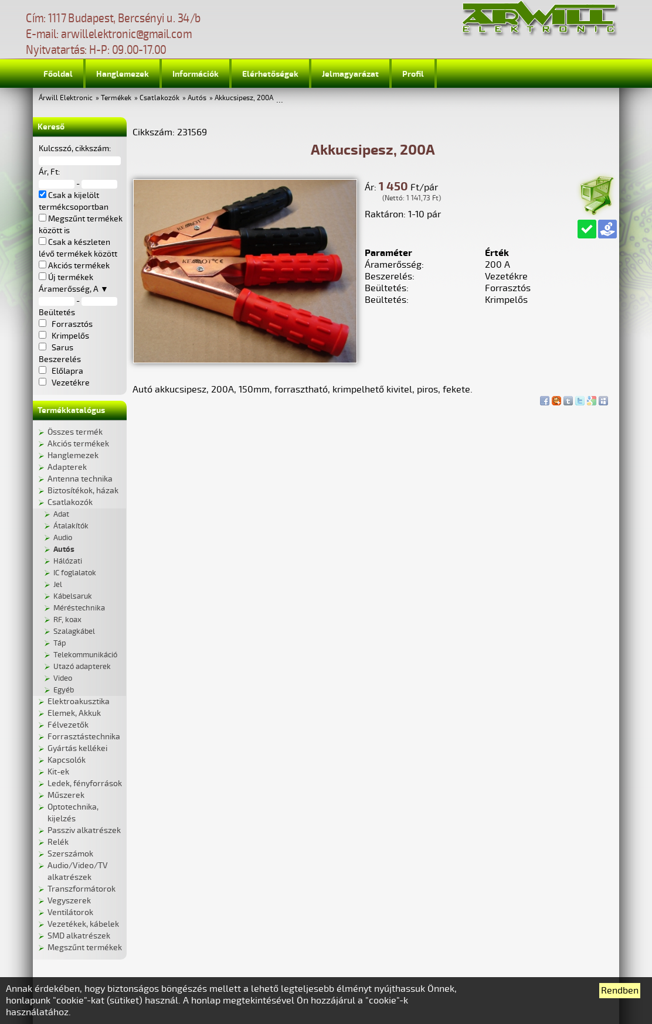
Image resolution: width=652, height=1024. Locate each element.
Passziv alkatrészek (84, 830)
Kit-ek (58, 772)
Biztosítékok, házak (82, 491)
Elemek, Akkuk (74, 713)
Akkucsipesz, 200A (244, 98)
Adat (61, 514)
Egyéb (63, 690)
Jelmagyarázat (350, 74)
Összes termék (75, 432)
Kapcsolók (66, 760)
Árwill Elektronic (66, 98)
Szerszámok (70, 854)
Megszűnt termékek (84, 948)
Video (62, 678)
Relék (58, 842)
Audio (62, 537)
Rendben (620, 990)
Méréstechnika (79, 608)
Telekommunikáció (85, 655)
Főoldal (58, 74)
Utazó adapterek (82, 666)
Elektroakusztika (78, 701)
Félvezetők (68, 725)
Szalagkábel (74, 631)
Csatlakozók (159, 98)
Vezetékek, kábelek (83, 924)
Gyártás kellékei (77, 748)
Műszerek (65, 795)
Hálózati (67, 561)
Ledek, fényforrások (84, 784)
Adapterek (67, 467)
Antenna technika (80, 479)
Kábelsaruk (72, 596)
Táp (59, 643)
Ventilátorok (70, 912)
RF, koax (67, 619)
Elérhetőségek (270, 74)
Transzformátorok (81, 889)
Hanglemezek (122, 74)
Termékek (116, 98)
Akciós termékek (78, 444)
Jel (57, 584)
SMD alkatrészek (78, 936)
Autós (197, 98)
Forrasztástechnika (83, 737)
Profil (413, 74)
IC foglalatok (74, 573)
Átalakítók (71, 526)
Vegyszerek (69, 901)
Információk (195, 74)
